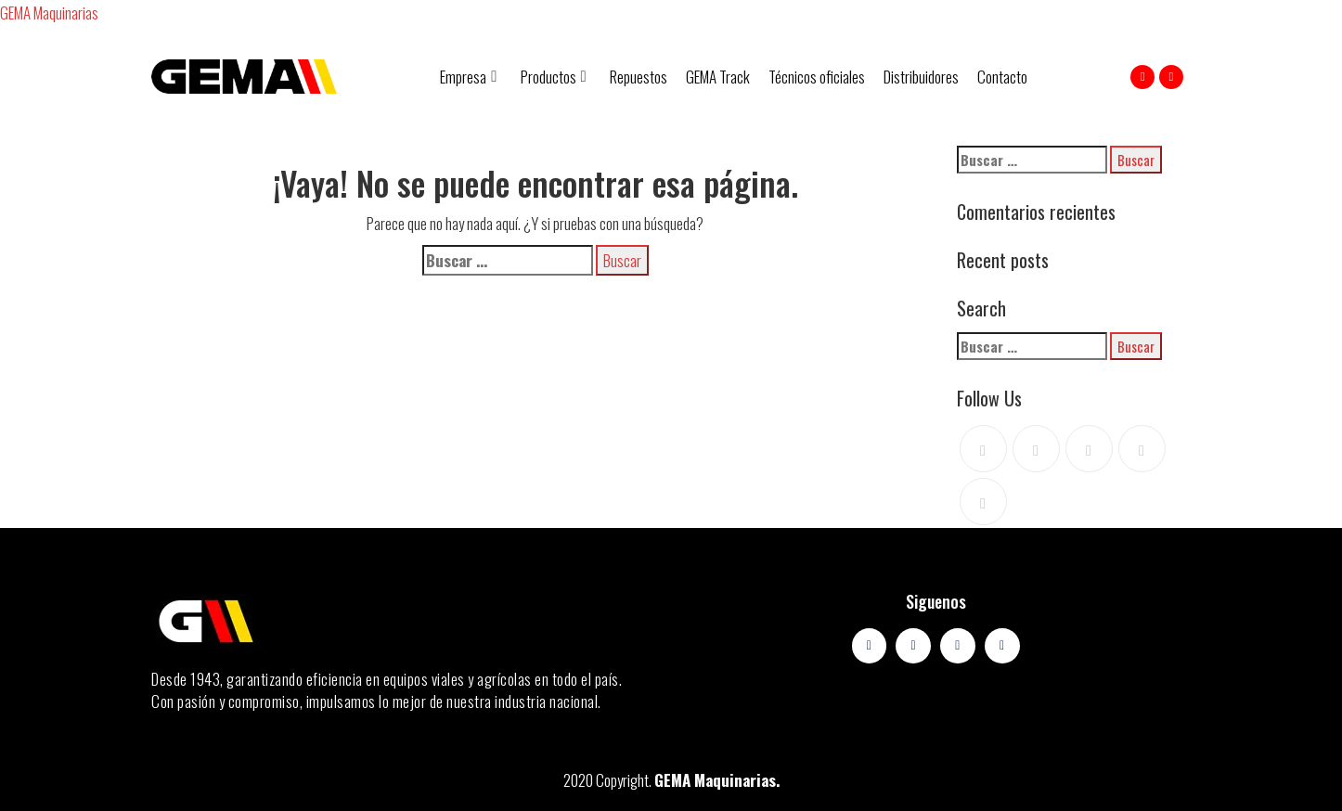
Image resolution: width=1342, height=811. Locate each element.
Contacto (1002, 76)
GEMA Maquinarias (49, 12)
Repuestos (638, 76)
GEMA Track (718, 76)
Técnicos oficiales (816, 76)
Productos (554, 76)
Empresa (468, 76)
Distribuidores (921, 76)
